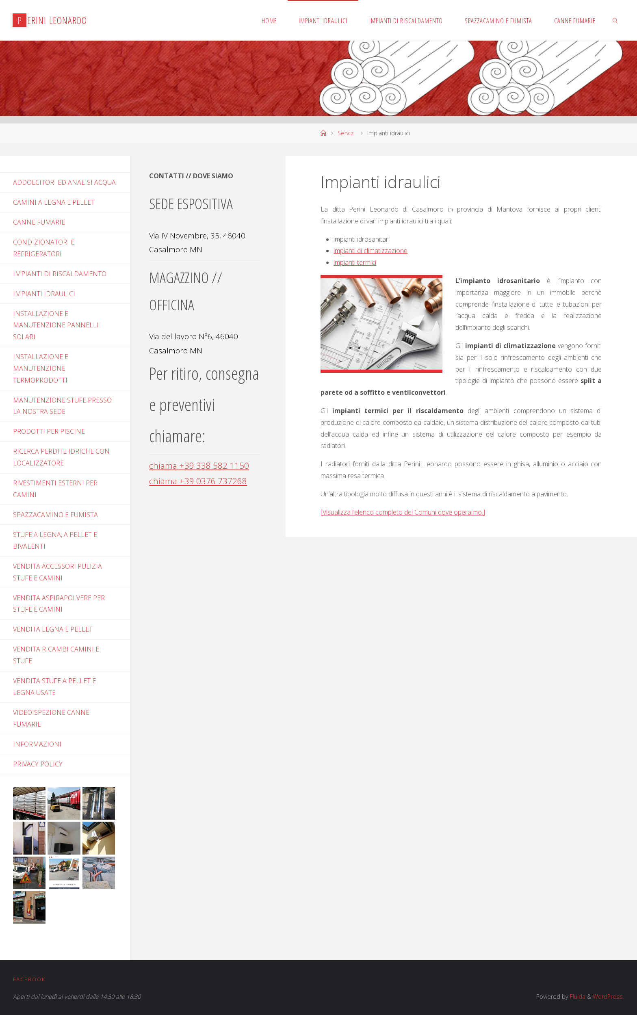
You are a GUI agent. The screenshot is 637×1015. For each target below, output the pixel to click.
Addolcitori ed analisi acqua (64, 182)
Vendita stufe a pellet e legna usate (54, 686)
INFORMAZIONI (37, 744)
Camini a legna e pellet (54, 202)
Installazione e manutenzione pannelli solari (56, 325)
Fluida (576, 996)
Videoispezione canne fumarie (51, 718)
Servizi (346, 133)
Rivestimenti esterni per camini (55, 488)
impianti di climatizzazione (370, 250)
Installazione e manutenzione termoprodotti (40, 368)
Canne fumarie (39, 222)
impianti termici (355, 262)
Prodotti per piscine (49, 431)
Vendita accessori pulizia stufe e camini (57, 572)
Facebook (29, 979)
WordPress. (608, 996)
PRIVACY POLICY (38, 764)
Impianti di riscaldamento (59, 273)
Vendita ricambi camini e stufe (56, 655)
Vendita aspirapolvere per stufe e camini (59, 603)
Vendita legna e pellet (53, 629)
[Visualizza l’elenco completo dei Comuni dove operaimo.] (403, 512)
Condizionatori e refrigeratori (43, 248)
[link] (615, 20)
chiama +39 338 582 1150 (199, 465)
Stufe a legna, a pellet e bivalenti (55, 540)
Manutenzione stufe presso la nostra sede (62, 406)
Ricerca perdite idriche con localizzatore (61, 457)
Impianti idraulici (44, 293)
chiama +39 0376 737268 (198, 481)
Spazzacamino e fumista (55, 514)
